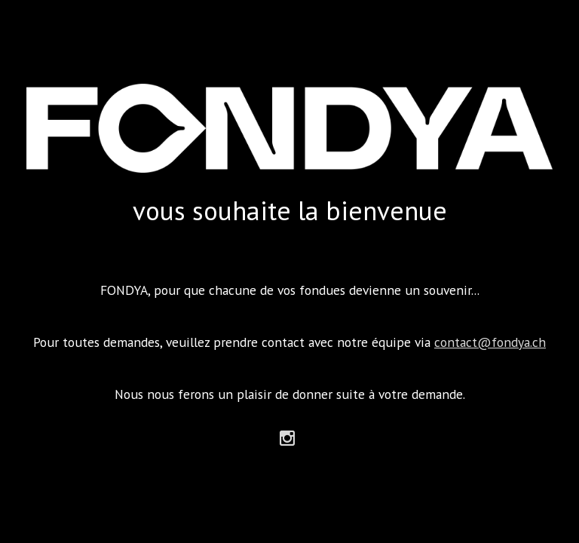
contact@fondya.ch (490, 342)
